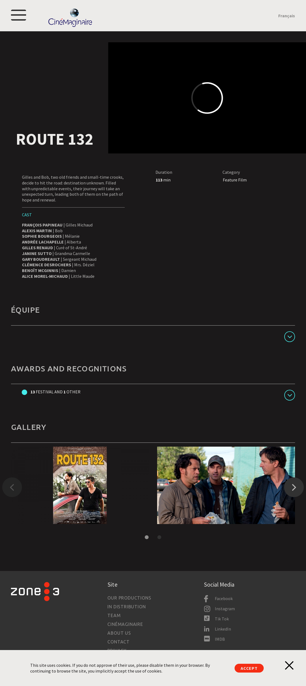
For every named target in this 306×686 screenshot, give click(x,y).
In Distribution (126, 606)
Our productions (129, 597)
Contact (118, 641)
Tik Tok (222, 618)
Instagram (225, 608)
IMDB (220, 639)
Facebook (224, 598)
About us (119, 633)
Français (286, 15)
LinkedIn (223, 629)
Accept (249, 668)
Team (114, 615)
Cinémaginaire (125, 624)
